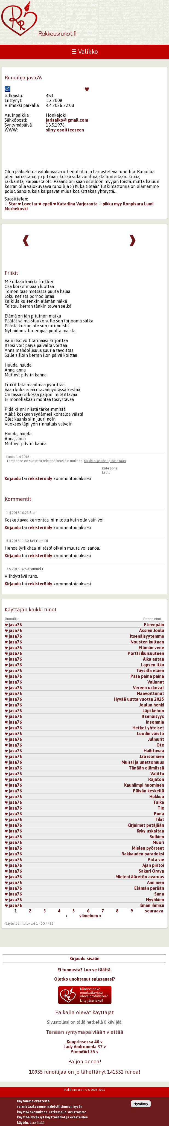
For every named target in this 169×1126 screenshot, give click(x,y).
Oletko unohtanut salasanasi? (84, 979)
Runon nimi (152, 619)
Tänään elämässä (146, 767)
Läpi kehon (153, 710)
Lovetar (27, 203)
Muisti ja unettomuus (142, 762)
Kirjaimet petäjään (145, 825)
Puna (159, 813)
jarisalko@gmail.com (67, 120)
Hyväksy (140, 1106)
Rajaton (156, 779)
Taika (158, 802)
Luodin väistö (150, 733)
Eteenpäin (154, 624)
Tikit (159, 819)
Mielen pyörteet (148, 848)
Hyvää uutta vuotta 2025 (139, 699)
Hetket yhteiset (148, 727)
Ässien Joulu (151, 630)
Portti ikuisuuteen (146, 653)
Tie (161, 807)
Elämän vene (151, 647)
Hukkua (156, 796)
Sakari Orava (151, 871)
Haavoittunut (150, 693)
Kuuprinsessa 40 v (85, 1041)
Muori (158, 842)
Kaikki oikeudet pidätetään (105, 461)
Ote (160, 744)
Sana (159, 893)
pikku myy (110, 203)
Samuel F (37, 569)
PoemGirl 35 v (84, 1051)
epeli (45, 203)
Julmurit (156, 739)
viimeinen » (90, 915)
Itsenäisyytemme (147, 636)
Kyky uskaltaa (150, 830)
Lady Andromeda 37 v (84, 1046)
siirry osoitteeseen (65, 129)
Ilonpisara (133, 203)
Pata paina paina (147, 676)
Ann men (155, 882)
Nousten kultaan (147, 641)
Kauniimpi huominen (144, 785)
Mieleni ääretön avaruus (139, 876)
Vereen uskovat (148, 687)
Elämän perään (149, 888)
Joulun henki (151, 704)
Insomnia (155, 722)
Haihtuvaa (154, 750)
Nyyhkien (155, 899)
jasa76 (13, 624)
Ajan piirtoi (153, 865)
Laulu (106, 472)
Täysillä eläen (150, 670)
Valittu (157, 773)
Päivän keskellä (148, 790)
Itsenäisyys (153, 716)
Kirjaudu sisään (84, 958)
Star (11, 203)
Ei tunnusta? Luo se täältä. (84, 969)
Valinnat (155, 681)
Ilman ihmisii (151, 905)
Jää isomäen (151, 756)
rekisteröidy (40, 478)
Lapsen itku (152, 664)
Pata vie (156, 859)
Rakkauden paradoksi (142, 853)
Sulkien (157, 836)
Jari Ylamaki (39, 541)
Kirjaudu (13, 478)
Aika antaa (153, 659)
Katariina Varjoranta (75, 203)
